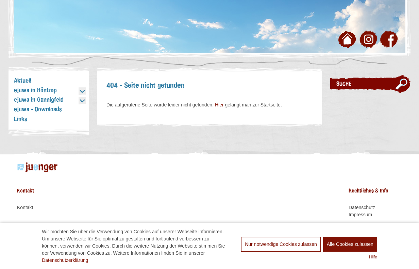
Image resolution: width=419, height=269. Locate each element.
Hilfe (373, 257)
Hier (219, 104)
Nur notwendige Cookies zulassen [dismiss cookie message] (281, 244)
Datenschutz (362, 207)
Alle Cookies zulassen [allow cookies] (350, 244)
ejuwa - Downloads (38, 109)
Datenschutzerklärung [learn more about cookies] (65, 260)
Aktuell (22, 81)
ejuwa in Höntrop (35, 90)
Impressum (360, 214)
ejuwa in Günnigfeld (39, 100)
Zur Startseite (348, 41)
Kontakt (25, 207)
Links (20, 119)
